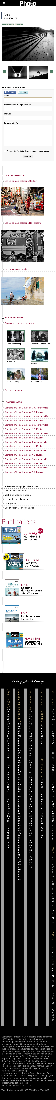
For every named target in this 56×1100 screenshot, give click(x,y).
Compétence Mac (42, 734)
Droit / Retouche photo (53, 1014)
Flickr (19, 854)
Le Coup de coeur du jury (15, 269)
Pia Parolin (35, 363)
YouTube (19, 863)
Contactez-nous (8, 823)
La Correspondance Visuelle (30, 824)
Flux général (53, 712)
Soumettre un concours (53, 912)
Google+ (19, 827)
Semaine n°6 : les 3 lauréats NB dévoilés (22, 455)
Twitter (19, 835)
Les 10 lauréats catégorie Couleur (19, 181)
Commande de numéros (53, 963)
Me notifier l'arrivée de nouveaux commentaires (28, 151)
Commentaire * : (11, 123)
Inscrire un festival (53, 890)
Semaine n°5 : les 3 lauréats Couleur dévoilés (25, 442)
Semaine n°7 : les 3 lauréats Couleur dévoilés (25, 459)
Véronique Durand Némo (41, 344)
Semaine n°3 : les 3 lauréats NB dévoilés (22, 429)
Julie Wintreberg (14, 344)
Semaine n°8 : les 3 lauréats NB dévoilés (22, 472)
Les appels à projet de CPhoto (30, 756)
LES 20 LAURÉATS (13, 175)
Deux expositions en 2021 (15, 490)
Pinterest (19, 845)
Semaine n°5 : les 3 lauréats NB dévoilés (22, 446)
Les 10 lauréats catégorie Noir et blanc (21, 223)
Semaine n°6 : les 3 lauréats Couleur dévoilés (25, 450)
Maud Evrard (36, 382)
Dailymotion (19, 874)
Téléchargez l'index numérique (8, 767)
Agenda (30, 842)
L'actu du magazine (53, 727)
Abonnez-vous (8, 715)
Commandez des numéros (8, 737)
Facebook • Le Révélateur (19, 769)
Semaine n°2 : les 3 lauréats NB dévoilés (22, 420)
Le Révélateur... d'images (53, 749)
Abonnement (53, 982)
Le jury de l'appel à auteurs (16, 499)
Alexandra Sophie (14, 382)
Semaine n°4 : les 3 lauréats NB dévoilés (22, 437)
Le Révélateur (30, 802)
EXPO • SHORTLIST (13, 317)
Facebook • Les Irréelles (19, 796)
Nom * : (7, 95)
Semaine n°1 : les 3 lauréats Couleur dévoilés (25, 407)
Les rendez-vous (53, 795)
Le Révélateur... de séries (53, 773)
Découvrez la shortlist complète (18, 323)
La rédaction (53, 995)
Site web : (8, 114)
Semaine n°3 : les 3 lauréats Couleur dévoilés (25, 425)
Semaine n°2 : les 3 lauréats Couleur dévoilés (25, 416)
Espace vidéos (30, 863)
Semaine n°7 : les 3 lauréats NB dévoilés (22, 463)
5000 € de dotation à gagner (16, 495)
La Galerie (30, 789)
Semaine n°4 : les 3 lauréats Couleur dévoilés (25, 433)
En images (30, 778)
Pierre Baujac (12, 362)
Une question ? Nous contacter (18, 508)
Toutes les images (12, 390)
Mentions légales (8, 840)
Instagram (19, 816)
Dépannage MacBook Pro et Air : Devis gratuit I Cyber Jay (42, 808)
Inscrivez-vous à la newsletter (8, 799)
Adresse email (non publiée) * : (17, 105)
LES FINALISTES (12, 402)
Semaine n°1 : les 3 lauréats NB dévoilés (22, 412)
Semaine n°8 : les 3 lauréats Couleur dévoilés (25, 467)
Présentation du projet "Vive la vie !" (20, 486)
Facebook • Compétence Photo (19, 739)
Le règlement (9, 503)
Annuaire (30, 851)
